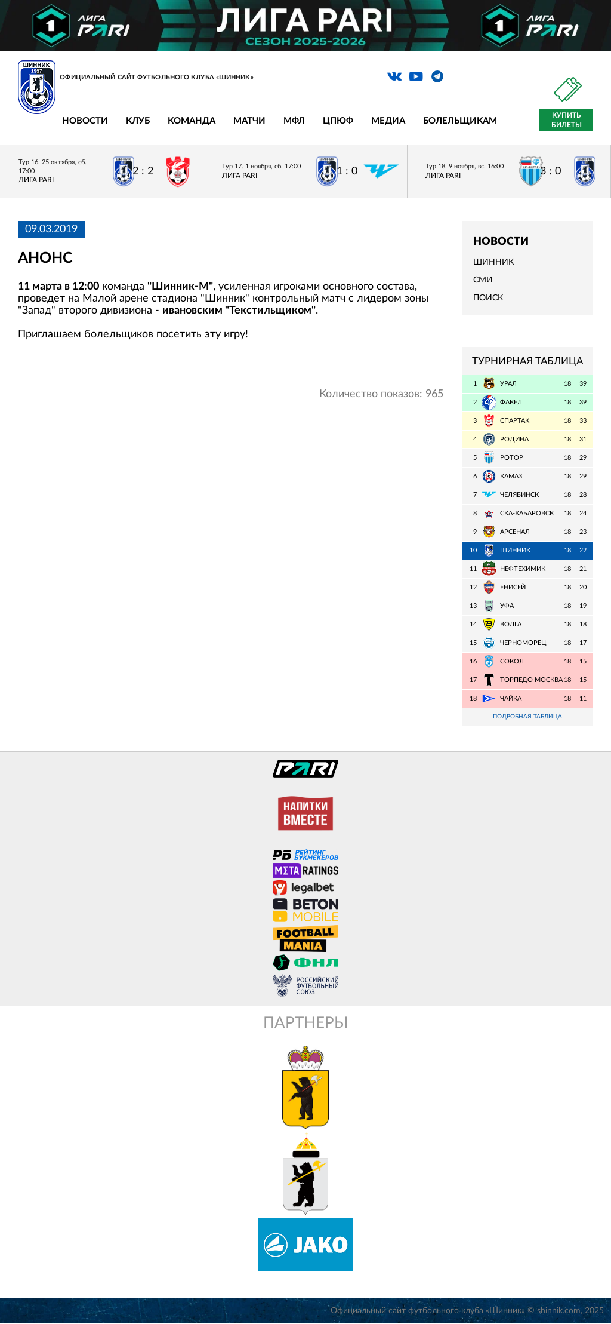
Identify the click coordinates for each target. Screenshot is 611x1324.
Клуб (138, 120)
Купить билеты (566, 120)
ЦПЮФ (338, 120)
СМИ (483, 280)
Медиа (388, 120)
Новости (85, 120)
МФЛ (294, 120)
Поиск (488, 298)
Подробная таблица (527, 717)
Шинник (493, 262)
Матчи (249, 120)
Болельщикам (460, 120)
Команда (191, 120)
